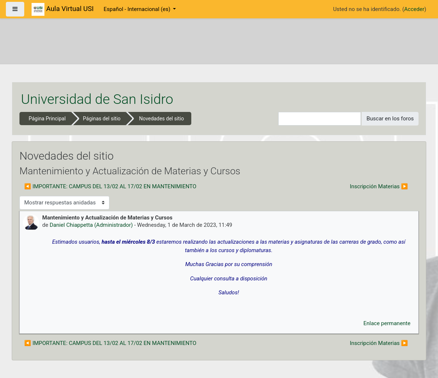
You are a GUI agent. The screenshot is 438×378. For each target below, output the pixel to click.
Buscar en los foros (390, 118)
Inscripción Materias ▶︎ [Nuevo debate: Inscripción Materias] (379, 186)
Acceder (414, 9)
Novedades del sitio (161, 118)
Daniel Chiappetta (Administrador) (91, 225)
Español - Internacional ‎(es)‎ (137, 9)
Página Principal (47, 118)
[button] (273, 119)
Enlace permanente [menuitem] (386, 323)
